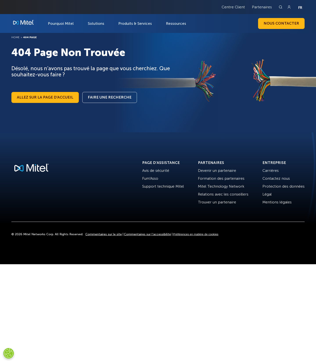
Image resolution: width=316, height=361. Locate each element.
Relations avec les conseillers (223, 194)
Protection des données (283, 186)
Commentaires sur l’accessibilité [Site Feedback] (147, 234)
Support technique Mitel (163, 186)
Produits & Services (135, 23)
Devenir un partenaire (217, 170)
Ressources (176, 23)
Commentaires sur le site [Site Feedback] (103, 234)
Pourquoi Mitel (61, 23)
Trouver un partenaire (217, 202)
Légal (267, 194)
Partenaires (262, 7)
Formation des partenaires (221, 178)
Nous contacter (281, 23)
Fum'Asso (150, 178)
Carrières (270, 170)
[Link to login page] (289, 7)
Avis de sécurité (155, 170)
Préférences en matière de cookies (195, 234)
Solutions (96, 23)
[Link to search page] (281, 7)
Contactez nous (276, 178)
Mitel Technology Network (221, 186)
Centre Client (233, 7)
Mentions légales (277, 202)
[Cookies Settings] (8, 353)
